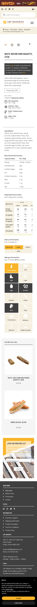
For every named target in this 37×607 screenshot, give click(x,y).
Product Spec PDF (12, 111)
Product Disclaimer (11, 544)
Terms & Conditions (12, 547)
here (24, 93)
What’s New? (9, 514)
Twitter (9, 9)
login (12, 86)
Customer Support (11, 538)
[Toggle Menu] (32, 23)
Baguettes (27, 29)
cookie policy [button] (9, 589)
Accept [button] (18, 598)
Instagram (6, 9)
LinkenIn (2, 9)
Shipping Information (12, 541)
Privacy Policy (10, 551)
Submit (18, 489)
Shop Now (8, 511)
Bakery (20, 29)
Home (7, 29)
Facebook (12, 9)
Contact (8, 520)
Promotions (9, 517)
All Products (13, 29)
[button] (34, 580)
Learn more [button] (18, 603)
